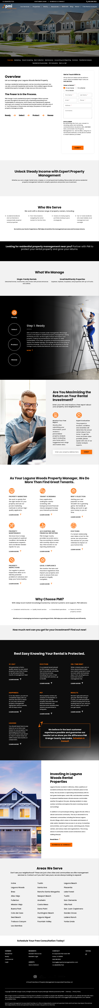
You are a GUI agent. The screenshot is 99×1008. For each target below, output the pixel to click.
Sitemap (68, 991)
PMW (62, 991)
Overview (10, 60)
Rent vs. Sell (62, 63)
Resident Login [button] (33, 956)
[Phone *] (85, 100)
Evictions (75, 60)
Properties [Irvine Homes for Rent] (36, 7)
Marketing (17, 60)
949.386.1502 (92, 1)
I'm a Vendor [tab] (70, 91)
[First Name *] (70, 95)
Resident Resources (35, 954)
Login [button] (6, 962)
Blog (71, 7)
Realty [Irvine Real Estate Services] (45, 7)
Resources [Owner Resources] (55, 7)
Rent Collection (39, 60)
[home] (9, 6)
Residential (8, 954)
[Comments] (77, 113)
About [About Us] (77, 7)
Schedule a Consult (61, 845)
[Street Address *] (77, 105)
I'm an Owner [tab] (70, 88)
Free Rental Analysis (90, 7)
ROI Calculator (53, 63)
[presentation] (75, 140)
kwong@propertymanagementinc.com (65, 962)
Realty (7, 956)
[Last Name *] (85, 95)
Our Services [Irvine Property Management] (24, 7)
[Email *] (70, 100)
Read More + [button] (70, 839)
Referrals (65, 7)
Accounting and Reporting (62, 60)
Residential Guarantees (40, 63)
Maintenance (49, 60)
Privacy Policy (77, 991)
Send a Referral (34, 965)
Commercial (9, 959)
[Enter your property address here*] (43, 41)
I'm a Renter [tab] (81, 88)
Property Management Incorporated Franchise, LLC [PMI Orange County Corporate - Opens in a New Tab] (56, 982)
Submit (64, 41)
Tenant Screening (27, 60)
